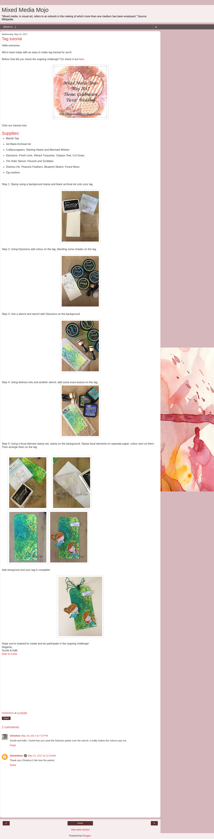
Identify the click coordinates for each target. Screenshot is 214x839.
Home (80, 823)
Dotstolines (16, 755)
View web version (80, 829)
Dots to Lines (9, 654)
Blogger (87, 835)
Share (6, 718)
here (81, 59)
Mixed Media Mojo (25, 10)
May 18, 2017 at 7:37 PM (34, 735)
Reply (13, 745)
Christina (15, 735)
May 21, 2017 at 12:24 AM (42, 755)
